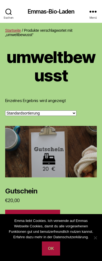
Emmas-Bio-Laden (51, 11)
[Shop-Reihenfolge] (40, 113)
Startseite (13, 30)
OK (51, 248)
